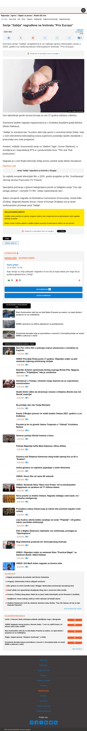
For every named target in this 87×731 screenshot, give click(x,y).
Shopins (43, 675)
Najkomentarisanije (50, 19)
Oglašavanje (43, 691)
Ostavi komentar (43, 295)
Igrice (13, 16)
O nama (43, 686)
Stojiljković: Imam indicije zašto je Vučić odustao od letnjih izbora (33, 599)
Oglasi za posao (25, 16)
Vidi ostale (77, 649)
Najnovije (5, 16)
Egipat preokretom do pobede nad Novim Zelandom (28, 577)
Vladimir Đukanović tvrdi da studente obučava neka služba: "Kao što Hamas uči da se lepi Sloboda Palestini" (43, 604)
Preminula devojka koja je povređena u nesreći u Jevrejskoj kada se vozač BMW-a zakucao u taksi (50, 334)
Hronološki (11, 258)
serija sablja (11, 243)
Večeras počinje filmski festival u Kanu (35, 435)
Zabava (29, 19)
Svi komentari (43, 289)
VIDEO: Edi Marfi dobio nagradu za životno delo (39, 563)
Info (18, 19)
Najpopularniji (27, 258)
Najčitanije (38, 19)
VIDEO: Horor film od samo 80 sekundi (34, 476)
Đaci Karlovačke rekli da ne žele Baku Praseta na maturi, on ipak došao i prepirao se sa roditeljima (49, 313)
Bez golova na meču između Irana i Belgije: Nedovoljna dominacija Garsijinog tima (40, 586)
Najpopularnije (64, 19)
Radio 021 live (40, 16)
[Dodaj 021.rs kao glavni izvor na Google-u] (44, 54)
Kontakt (43, 696)
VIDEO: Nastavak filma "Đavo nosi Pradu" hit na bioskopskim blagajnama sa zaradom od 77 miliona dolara (46, 486)
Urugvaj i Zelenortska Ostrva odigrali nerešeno (26, 581)
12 (27, 430)
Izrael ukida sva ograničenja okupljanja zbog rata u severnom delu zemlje (36, 590)
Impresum (43, 701)
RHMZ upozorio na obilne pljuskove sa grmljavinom (39, 324)
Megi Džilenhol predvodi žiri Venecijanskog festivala (41, 542)
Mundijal (4, 19)
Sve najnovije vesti (73, 609)
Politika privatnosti (43, 711)
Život (23, 19)
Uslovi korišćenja (43, 706)
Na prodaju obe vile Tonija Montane (33, 405)
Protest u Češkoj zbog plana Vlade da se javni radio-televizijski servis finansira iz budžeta (43, 594)
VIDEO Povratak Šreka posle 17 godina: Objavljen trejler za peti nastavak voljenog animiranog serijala (46, 360)
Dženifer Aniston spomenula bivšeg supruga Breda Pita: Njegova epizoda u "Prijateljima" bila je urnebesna (47, 371)
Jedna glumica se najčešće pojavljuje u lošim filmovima (43, 468)
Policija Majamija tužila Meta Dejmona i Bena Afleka (41, 446)
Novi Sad (12, 19)
